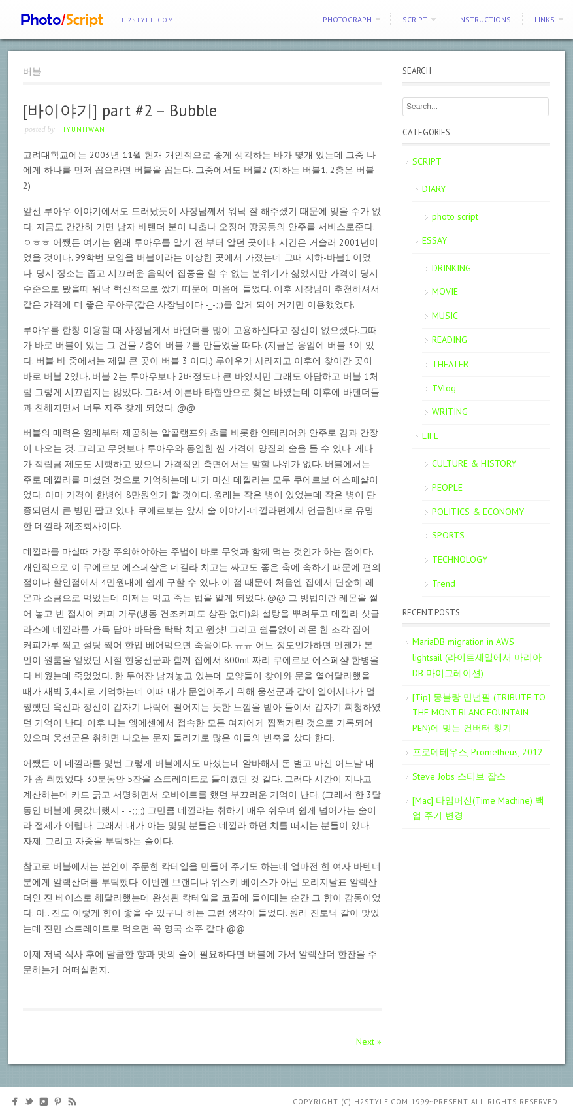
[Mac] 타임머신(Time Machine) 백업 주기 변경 (478, 808)
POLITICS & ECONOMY (478, 511)
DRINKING (451, 268)
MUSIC (445, 315)
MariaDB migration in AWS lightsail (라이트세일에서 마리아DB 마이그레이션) (477, 657)
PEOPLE (447, 487)
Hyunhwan (82, 129)
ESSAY (434, 240)
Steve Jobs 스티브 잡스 (459, 776)
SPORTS (448, 535)
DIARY (434, 189)
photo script (455, 216)
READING (449, 340)
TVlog (444, 388)
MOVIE (445, 291)
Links (544, 19)
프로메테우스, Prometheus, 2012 (477, 752)
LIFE (430, 436)
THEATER (450, 364)
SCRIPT (414, 19)
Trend (443, 583)
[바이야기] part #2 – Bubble (120, 110)
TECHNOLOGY (459, 559)
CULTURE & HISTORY (474, 463)
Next (369, 1041)
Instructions (484, 19)
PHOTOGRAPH (347, 19)
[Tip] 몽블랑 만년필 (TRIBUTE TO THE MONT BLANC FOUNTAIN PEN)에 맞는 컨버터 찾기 (479, 712)
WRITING (450, 412)
